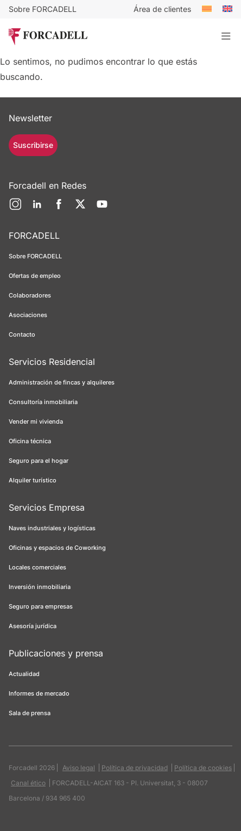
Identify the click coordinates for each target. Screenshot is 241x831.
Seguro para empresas (41, 606)
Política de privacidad (135, 768)
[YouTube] (102, 208)
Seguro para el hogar (38, 460)
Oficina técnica (30, 441)
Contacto (22, 334)
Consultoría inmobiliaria (43, 402)
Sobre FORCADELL (43, 9)
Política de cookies (203, 768)
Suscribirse (33, 145)
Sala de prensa (29, 713)
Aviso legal (78, 768)
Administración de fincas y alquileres (62, 382)
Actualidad (24, 674)
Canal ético (28, 783)
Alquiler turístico (32, 480)
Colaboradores (30, 295)
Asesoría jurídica (32, 626)
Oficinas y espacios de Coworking (57, 547)
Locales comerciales (37, 567)
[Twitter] (80, 208)
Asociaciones (28, 315)
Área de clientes (162, 9)
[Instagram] (15, 208)
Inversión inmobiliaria (40, 587)
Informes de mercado (39, 693)
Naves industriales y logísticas (52, 528)
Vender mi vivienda (36, 421)
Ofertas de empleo (35, 276)
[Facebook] (58, 208)
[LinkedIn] (36, 208)
